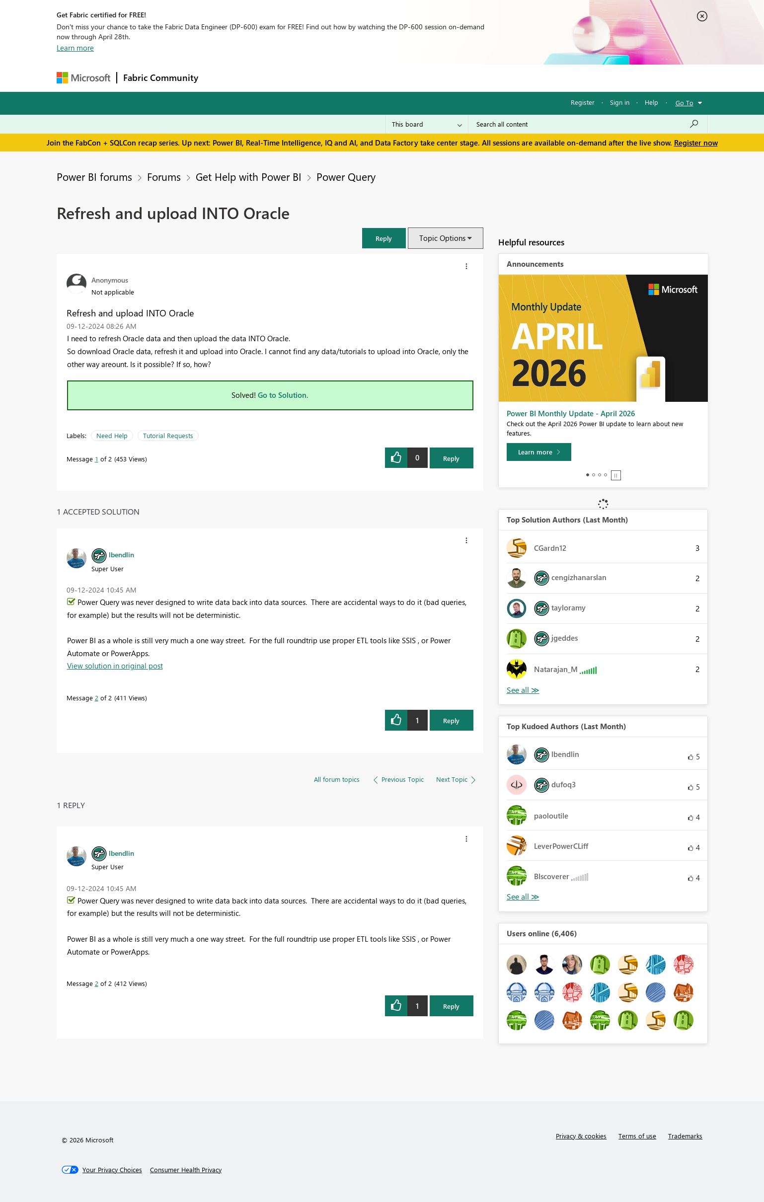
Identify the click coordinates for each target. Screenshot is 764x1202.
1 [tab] (588, 475)
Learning (432, 78)
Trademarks (685, 1135)
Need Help (112, 435)
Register (583, 102)
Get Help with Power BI (249, 176)
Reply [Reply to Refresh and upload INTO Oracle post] (451, 458)
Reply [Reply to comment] (451, 720)
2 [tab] (594, 475)
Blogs (394, 78)
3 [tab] (600, 475)
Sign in (619, 102)
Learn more (75, 48)
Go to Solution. (283, 395)
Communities (349, 78)
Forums (220, 78)
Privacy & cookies (581, 1135)
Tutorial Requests (168, 435)
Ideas (305, 78)
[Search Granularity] (427, 124)
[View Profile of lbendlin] (121, 554)
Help (651, 102)
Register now (696, 143)
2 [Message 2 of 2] (96, 697)
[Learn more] (539, 452)
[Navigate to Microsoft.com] (83, 77)
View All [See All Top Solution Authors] (523, 690)
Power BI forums (94, 176)
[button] (384, 238)
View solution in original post (115, 666)
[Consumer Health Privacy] (186, 1170)
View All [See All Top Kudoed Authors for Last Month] (523, 896)
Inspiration (264, 78)
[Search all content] (588, 124)
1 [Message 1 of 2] (96, 458)
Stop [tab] (616, 475)
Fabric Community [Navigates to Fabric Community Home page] (160, 77)
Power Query (346, 176)
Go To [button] (684, 102)
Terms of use (637, 1135)
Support (474, 78)
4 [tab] (606, 475)
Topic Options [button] (442, 238)
